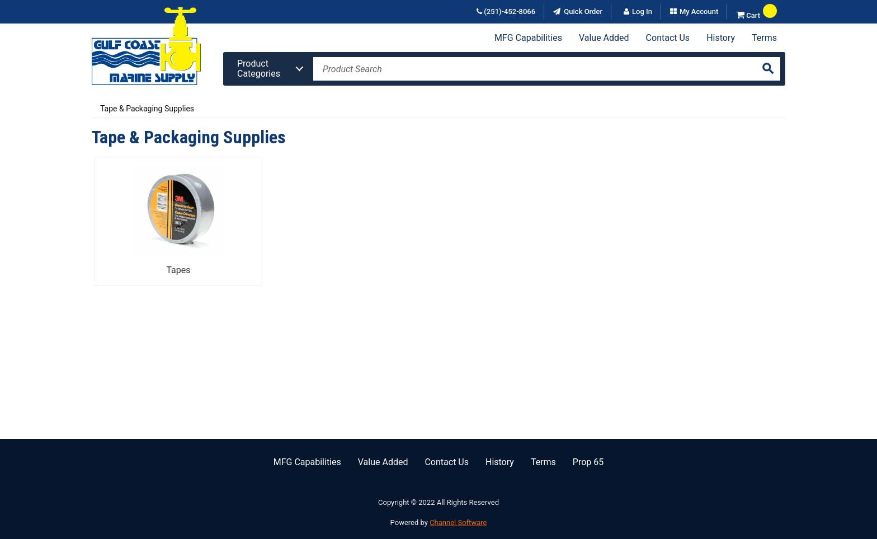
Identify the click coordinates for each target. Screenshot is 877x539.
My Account (699, 12)
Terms (764, 37)
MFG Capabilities (528, 37)
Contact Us (668, 37)
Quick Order (582, 12)
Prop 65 (588, 462)
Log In (642, 12)
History (720, 37)
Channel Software (458, 522)
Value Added (604, 37)
